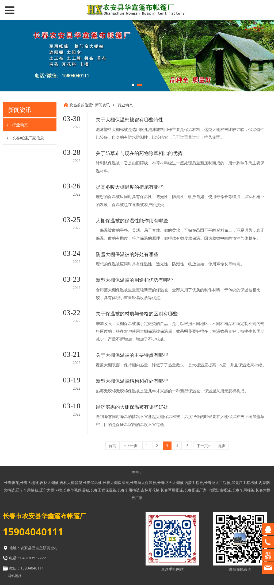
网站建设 (120, 558)
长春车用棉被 (128, 458)
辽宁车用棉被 (27, 458)
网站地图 (14, 543)
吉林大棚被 (49, 450)
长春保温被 (92, 450)
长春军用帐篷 (172, 458)
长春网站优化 (150, 566)
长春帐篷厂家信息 (28, 138)
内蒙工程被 (193, 450)
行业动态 (20, 124)
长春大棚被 (29, 450)
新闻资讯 (102, 104)
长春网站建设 (150, 558)
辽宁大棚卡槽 (50, 458)
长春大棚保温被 (116, 450)
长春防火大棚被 (170, 450)
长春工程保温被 (103, 458)
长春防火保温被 (143, 450)
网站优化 (120, 566)
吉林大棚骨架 (71, 450)
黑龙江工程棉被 (244, 450)
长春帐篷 (11, 450)
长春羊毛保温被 (76, 458)
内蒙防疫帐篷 (219, 458)
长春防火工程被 (217, 450)
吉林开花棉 (150, 458)
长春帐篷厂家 (196, 458)
